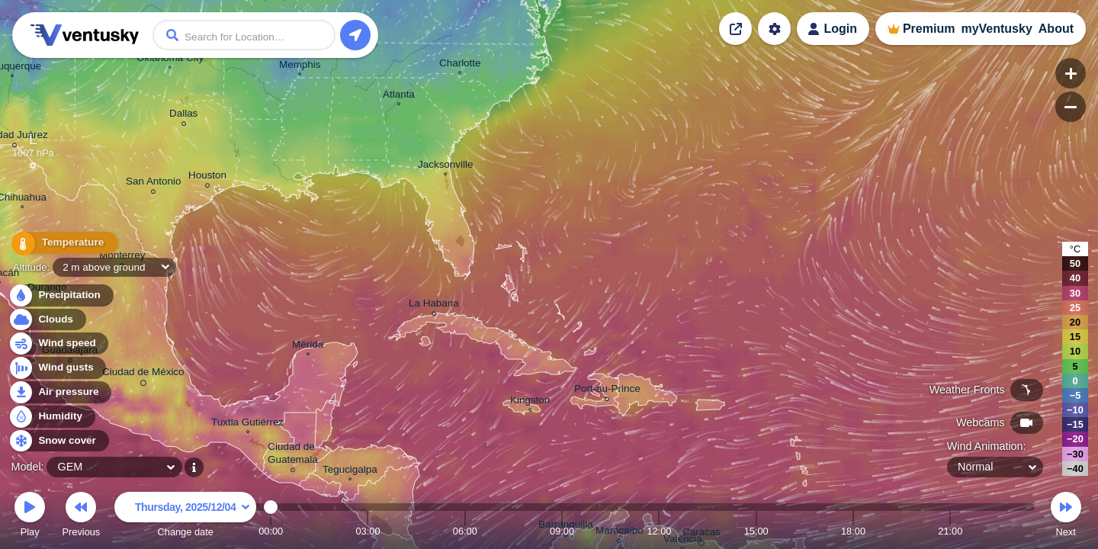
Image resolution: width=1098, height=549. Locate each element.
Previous (81, 517)
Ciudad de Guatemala (293, 455)
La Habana (434, 305)
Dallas (183, 116)
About (1056, 28)
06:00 (465, 531)
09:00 (562, 531)
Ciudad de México (143, 374)
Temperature (60, 244)
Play (29, 517)
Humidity (51, 417)
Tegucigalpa (350, 471)
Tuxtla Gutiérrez (247, 424)
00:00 (270, 531)
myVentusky (996, 28)
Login (840, 28)
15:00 (756, 531)
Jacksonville (445, 166)
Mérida (307, 346)
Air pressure (60, 392)
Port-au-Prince (607, 391)
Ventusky (82, 35)
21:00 (950, 531)
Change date (185, 517)
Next (1066, 517)
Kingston (530, 401)
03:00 (367, 531)
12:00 (659, 531)
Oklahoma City (170, 59)
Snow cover (58, 441)
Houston (207, 177)
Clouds (47, 320)
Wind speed (58, 343)
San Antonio (153, 183)
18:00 (853, 531)
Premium (929, 28)
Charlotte (460, 64)
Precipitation (61, 295)
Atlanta (399, 96)
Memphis (300, 66)
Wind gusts (57, 368)
